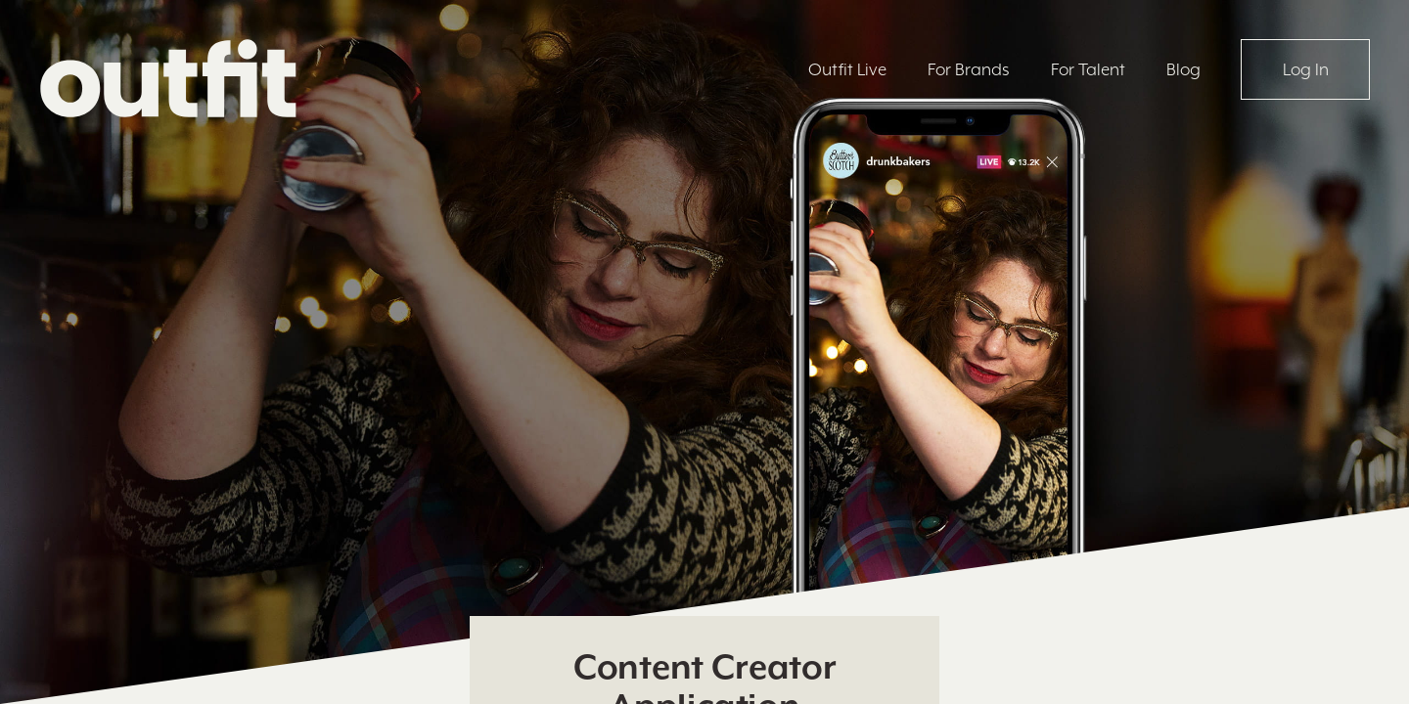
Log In (1306, 69)
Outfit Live (847, 69)
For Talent (1088, 69)
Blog (1183, 69)
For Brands (969, 69)
